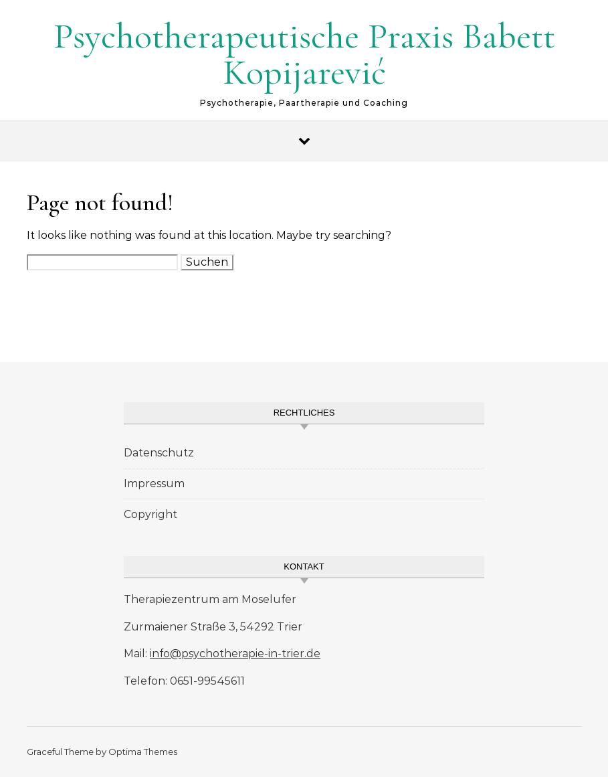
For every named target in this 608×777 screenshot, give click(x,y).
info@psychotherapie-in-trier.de (235, 653)
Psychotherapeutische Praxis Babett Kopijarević (304, 54)
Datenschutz (159, 452)
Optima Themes (142, 751)
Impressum (154, 483)
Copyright (150, 514)
